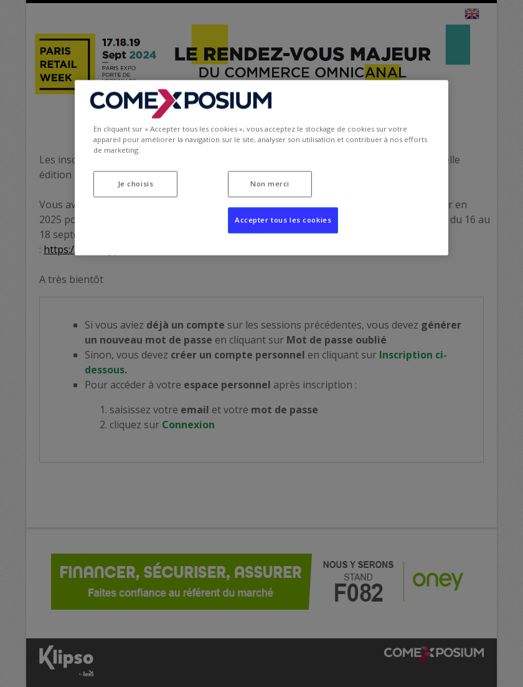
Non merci (270, 184)
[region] (261, 168)
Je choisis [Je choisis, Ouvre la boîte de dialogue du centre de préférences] (136, 184)
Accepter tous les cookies (283, 220)
